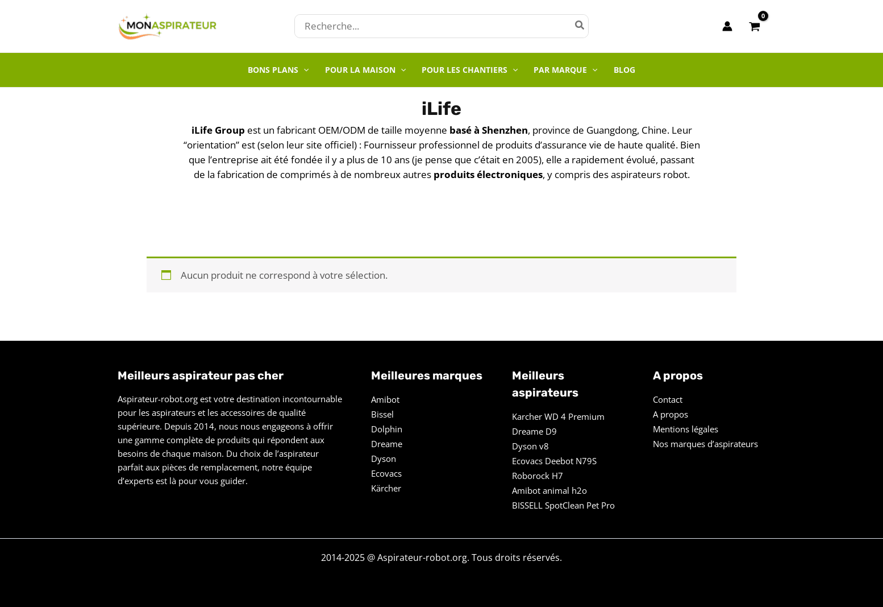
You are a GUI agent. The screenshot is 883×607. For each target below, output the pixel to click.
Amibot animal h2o (549, 490)
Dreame (386, 443)
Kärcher (386, 488)
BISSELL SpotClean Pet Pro (563, 505)
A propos (670, 414)
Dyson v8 (530, 446)
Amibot (385, 399)
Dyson (383, 458)
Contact (667, 399)
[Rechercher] (580, 26)
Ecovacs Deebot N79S (554, 460)
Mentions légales (685, 429)
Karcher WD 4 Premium (558, 416)
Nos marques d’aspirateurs (705, 443)
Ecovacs (386, 473)
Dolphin (386, 429)
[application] (303, 70)
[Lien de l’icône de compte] (727, 26)
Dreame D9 (534, 431)
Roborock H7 (537, 475)
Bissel (382, 414)
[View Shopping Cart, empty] (754, 26)
